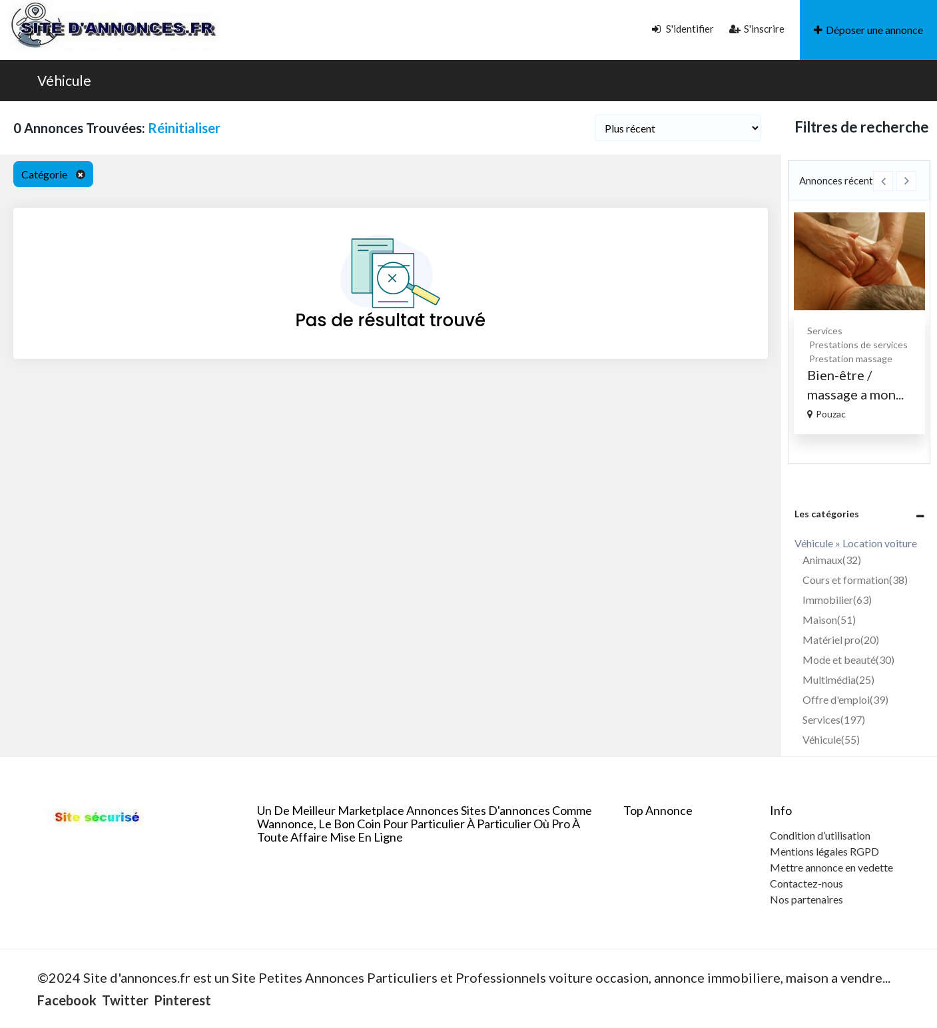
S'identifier (683, 29)
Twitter (125, 1000)
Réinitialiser (184, 128)
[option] (865, 323)
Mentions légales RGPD (824, 851)
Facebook (67, 1000)
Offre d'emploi (845, 699)
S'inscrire (756, 29)
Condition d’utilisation (820, 835)
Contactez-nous (806, 883)
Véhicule (64, 80)
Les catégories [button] (826, 513)
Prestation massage (856, 358)
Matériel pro (840, 639)
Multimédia (838, 679)
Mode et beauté (848, 659)
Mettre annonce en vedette (831, 867)
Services (830, 330)
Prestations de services (864, 344)
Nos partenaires (806, 899)
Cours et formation (855, 579)
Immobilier (837, 599)
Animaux (831, 559)
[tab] (859, 513)
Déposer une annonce (868, 29)
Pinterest (182, 1000)
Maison (829, 619)
